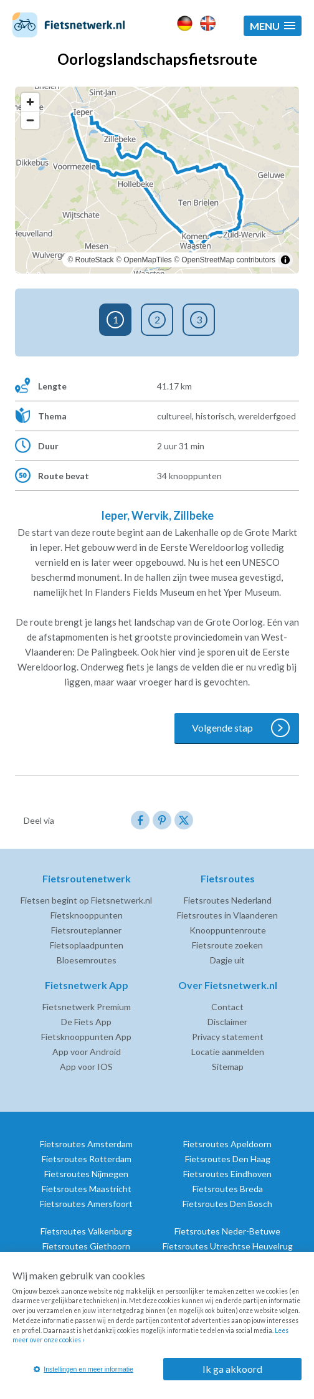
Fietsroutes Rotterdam (86, 1158)
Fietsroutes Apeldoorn (227, 1144)
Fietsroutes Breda (228, 1188)
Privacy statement (228, 1036)
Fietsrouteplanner (86, 930)
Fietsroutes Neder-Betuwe (227, 1231)
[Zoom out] (30, 120)
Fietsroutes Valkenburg (86, 1231)
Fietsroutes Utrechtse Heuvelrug (228, 1246)
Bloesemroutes (87, 960)
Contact (227, 1006)
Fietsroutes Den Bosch (227, 1203)
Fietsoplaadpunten (86, 945)
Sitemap (228, 1066)
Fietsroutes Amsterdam (86, 1144)
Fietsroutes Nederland (228, 900)
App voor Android (86, 1051)
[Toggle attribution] (285, 259)
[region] (157, 180)
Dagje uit (227, 960)
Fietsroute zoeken (227, 945)
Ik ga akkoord (232, 1369)
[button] (273, 26)
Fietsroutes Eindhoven (227, 1173)
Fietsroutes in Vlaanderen (227, 915)
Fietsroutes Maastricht (86, 1188)
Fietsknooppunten (86, 915)
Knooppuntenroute (227, 930)
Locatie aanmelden (227, 1051)
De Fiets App (86, 1021)
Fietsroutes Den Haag (227, 1158)
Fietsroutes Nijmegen (86, 1173)
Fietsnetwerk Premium (86, 1006)
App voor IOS (86, 1066)
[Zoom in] (30, 102)
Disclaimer (227, 1021)
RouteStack (94, 259)
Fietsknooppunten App (86, 1036)
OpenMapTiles (147, 259)
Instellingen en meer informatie (83, 1369)
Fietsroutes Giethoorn (86, 1246)
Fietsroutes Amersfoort (86, 1203)
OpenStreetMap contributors (228, 259)
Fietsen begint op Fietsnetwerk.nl (86, 900)
